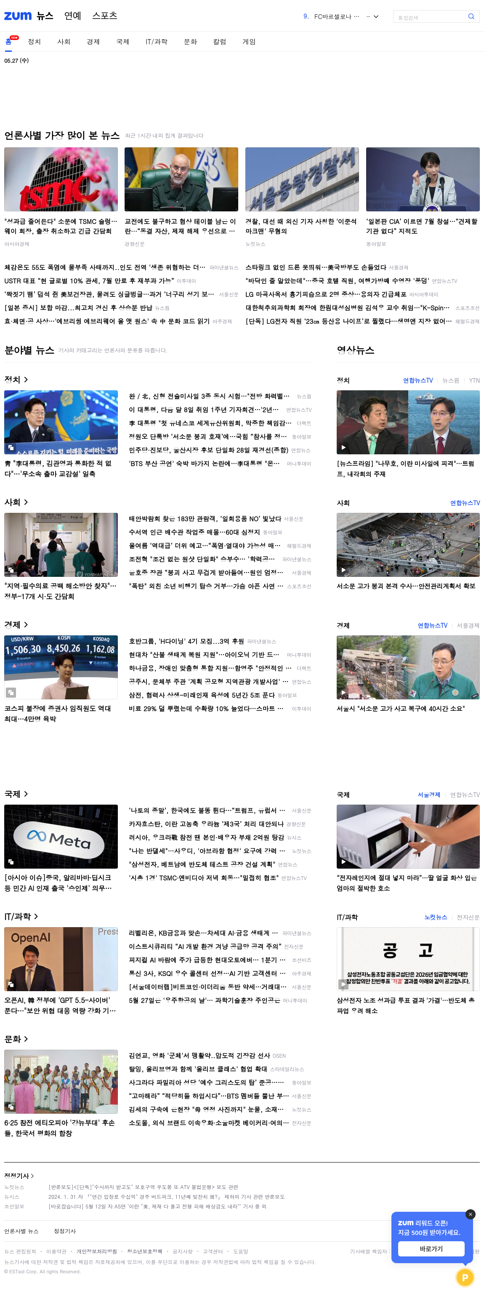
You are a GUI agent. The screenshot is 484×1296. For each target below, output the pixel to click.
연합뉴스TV (418, 380)
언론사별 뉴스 (21, 1231)
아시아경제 (16, 243)
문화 (190, 41)
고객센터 (213, 1251)
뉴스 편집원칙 (20, 1251)
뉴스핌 (451, 380)
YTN (474, 380)
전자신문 (468, 917)
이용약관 (56, 1251)
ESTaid (16, 1271)
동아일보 (376, 243)
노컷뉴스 (255, 243)
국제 (123, 41)
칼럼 (219, 41)
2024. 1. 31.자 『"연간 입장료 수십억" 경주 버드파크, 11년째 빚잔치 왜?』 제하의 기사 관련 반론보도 (166, 1196)
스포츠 (104, 16)
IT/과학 (157, 41)
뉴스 (45, 16)
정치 (34, 41)
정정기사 (16, 1175)
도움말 (240, 1251)
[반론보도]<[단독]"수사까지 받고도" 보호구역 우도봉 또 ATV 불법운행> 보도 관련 (143, 1186)
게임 (249, 41)
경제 (93, 41)
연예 (72, 16)
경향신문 (135, 243)
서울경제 (468, 625)
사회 (64, 41)
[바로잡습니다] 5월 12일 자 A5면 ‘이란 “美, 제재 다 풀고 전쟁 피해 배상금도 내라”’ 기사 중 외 (157, 1206)
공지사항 (183, 1251)
